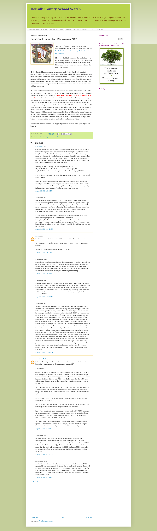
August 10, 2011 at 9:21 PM (43, 191)
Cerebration (39, 147)
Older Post (89, 517)
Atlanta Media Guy (41, 359)
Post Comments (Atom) (46, 521)
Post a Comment (38, 482)
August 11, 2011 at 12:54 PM (44, 429)
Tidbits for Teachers (96, 29)
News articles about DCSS (38, 29)
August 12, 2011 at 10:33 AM (44, 454)
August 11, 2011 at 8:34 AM (44, 273)
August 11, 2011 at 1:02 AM (44, 229)
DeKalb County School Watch (56, 9)
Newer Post (34, 517)
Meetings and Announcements (76, 29)
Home (62, 517)
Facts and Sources (56, 29)
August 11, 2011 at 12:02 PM (44, 352)
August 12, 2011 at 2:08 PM (43, 477)
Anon (37, 236)
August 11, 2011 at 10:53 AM (44, 297)
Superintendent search (52, 137)
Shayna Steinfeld (40, 137)
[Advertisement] (61, 499)
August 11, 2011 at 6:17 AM (44, 252)
